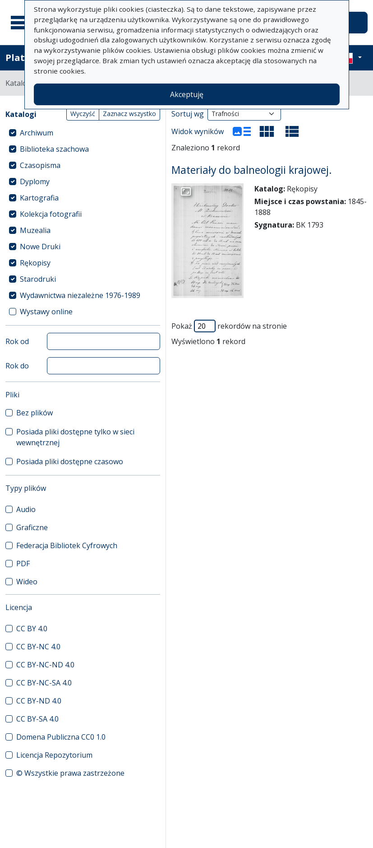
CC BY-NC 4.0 (38, 647)
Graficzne (32, 527)
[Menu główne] (22, 23)
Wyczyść (82, 113)
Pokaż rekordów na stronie (229, 326)
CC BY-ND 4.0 (38, 701)
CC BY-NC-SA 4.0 (44, 683)
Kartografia (39, 198)
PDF (23, 563)
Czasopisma (40, 165)
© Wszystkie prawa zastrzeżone (70, 773)
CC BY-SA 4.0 (37, 719)
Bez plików (34, 413)
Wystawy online (46, 312)
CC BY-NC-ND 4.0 (45, 665)
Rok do (17, 366)
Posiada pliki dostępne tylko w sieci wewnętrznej (75, 437)
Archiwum (36, 133)
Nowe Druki (40, 247)
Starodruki (38, 279)
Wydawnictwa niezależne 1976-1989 (80, 295)
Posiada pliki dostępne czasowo (69, 461)
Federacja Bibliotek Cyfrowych (66, 545)
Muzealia (35, 230)
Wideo (26, 582)
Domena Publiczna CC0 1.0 (61, 737)
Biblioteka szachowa (54, 149)
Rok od (17, 341)
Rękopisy (35, 263)
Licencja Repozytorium (54, 755)
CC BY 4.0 (31, 629)
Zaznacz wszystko (129, 113)
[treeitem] (82, 132)
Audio (26, 509)
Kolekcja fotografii (51, 214)
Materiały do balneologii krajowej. (251, 170)
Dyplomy (35, 181)
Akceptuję (186, 94)
